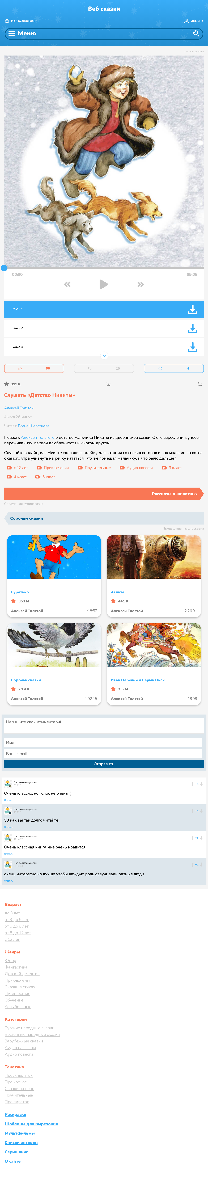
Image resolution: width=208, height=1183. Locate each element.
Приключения (18, 980)
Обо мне (197, 21)
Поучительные (19, 1095)
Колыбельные (18, 1006)
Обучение (14, 1000)
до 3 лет (12, 913)
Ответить (8, 800)
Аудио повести (19, 1054)
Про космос (16, 1082)
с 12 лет (12, 939)
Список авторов (21, 1142)
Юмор (10, 960)
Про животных (19, 1075)
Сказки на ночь (19, 1088)
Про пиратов (17, 1102)
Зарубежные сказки (24, 1041)
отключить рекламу (194, 51)
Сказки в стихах (20, 987)
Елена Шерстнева (33, 426)
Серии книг (16, 1152)
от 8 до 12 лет (18, 933)
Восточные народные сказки (32, 1034)
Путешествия (17, 993)
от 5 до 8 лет (17, 926)
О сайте (12, 1161)
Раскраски (15, 1114)
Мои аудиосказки (24, 21)
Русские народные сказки (29, 1028)
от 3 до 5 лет (17, 919)
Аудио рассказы (20, 1047)
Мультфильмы (20, 1133)
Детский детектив (22, 974)
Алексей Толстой (18, 408)
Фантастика (16, 967)
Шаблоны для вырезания (31, 1124)
